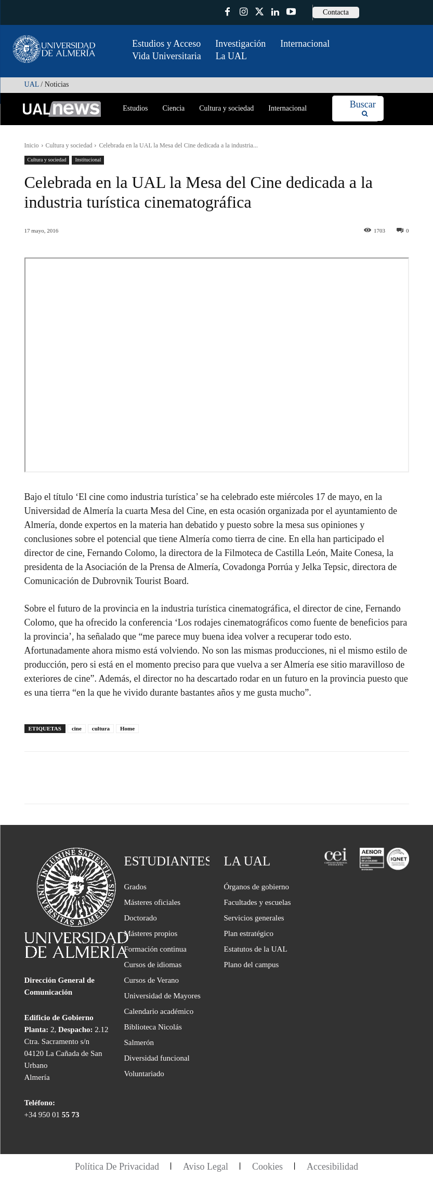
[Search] (363, 108)
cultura (101, 728)
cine (77, 728)
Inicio (31, 145)
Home (127, 728)
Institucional (88, 160)
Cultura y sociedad (69, 145)
